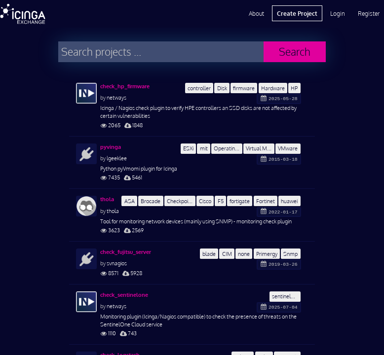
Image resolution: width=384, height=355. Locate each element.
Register (369, 13)
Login (337, 13)
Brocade (150, 201)
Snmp (290, 253)
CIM (227, 253)
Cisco (205, 201)
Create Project (297, 13)
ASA (129, 201)
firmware (244, 88)
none (244, 253)
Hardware (273, 88)
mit (204, 148)
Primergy (266, 253)
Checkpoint (180, 201)
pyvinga (110, 146)
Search (294, 51)
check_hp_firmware (125, 86)
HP (294, 88)
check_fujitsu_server (125, 251)
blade (209, 253)
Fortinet (265, 201)
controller (199, 88)
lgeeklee (117, 158)
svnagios (117, 263)
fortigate (240, 201)
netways (116, 97)
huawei (289, 201)
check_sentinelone (124, 294)
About (256, 13)
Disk (222, 88)
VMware (288, 148)
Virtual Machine (260, 148)
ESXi (188, 148)
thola (107, 199)
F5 (221, 201)
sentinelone (286, 296)
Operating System (228, 148)
